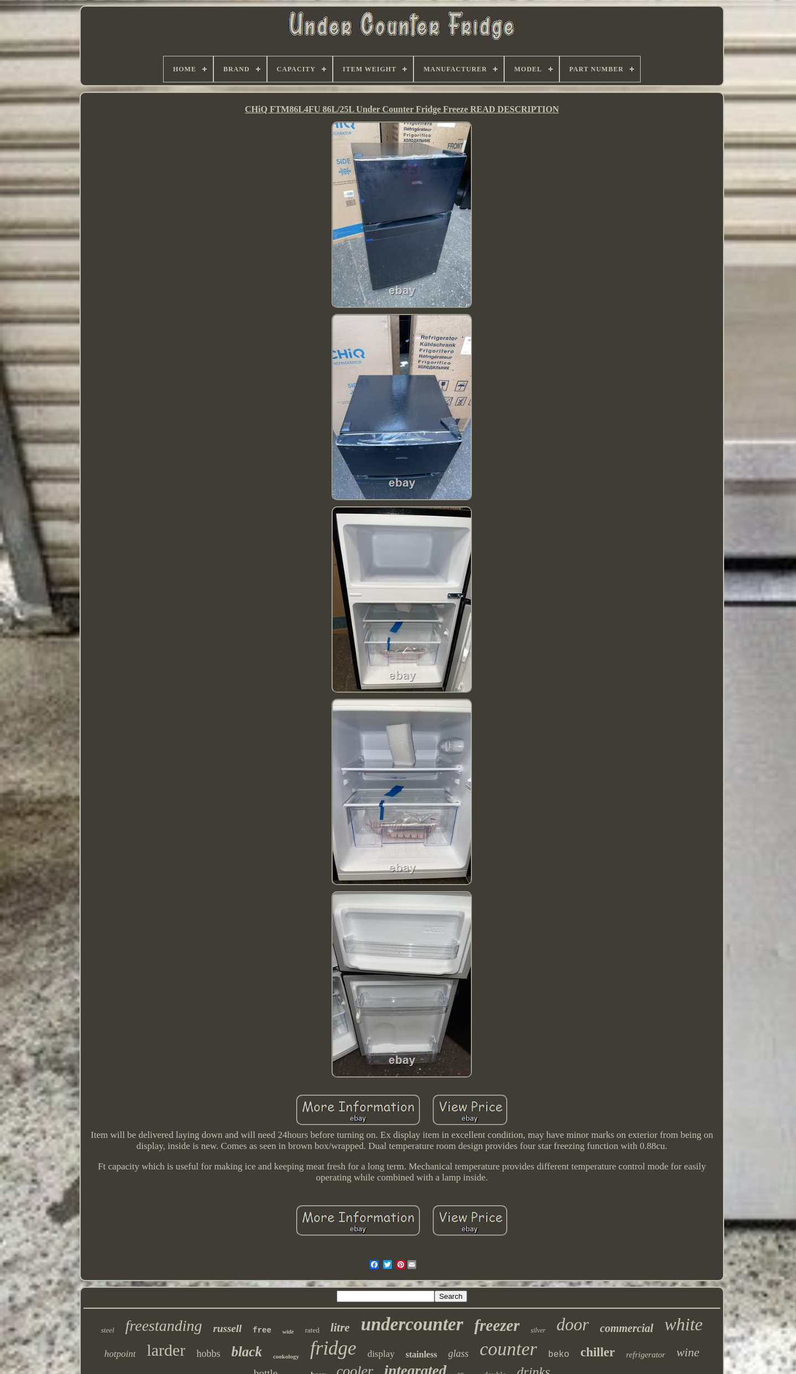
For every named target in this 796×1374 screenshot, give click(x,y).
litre (340, 1327)
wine (688, 1352)
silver (538, 1330)
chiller (597, 1352)
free (262, 1330)
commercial (626, 1328)
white (683, 1324)
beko (558, 1355)
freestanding (163, 1325)
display (381, 1354)
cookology (286, 1356)
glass (458, 1353)
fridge (333, 1348)
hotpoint (120, 1354)
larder (165, 1350)
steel (107, 1330)
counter (508, 1349)
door (573, 1324)
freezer (497, 1325)
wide (288, 1331)
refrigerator (646, 1354)
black (246, 1351)
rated (312, 1330)
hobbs (208, 1353)
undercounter (412, 1324)
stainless (421, 1354)
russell (227, 1328)
